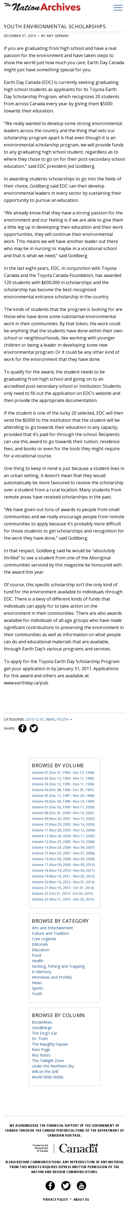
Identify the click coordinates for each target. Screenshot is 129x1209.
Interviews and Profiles (52, 977)
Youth (63, 719)
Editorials (40, 944)
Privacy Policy (57, 1199)
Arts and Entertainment (52, 927)
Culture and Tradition (50, 933)
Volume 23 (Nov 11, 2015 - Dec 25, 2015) (63, 899)
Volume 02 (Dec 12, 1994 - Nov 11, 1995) (63, 778)
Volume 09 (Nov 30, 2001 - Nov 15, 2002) (63, 818)
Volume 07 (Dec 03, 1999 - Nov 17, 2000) (63, 807)
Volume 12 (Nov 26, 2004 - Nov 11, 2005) (63, 836)
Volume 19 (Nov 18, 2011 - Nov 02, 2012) (63, 876)
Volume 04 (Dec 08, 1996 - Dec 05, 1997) (63, 790)
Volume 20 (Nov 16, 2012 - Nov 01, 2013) (63, 882)
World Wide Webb (47, 1077)
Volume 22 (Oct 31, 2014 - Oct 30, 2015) (62, 893)
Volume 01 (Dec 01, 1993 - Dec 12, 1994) (63, 772)
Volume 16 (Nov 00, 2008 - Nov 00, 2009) (63, 859)
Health (37, 960)
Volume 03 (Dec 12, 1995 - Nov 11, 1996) (63, 784)
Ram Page (41, 1049)
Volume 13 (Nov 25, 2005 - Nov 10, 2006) (63, 841)
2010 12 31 (35, 719)
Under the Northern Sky (53, 1066)
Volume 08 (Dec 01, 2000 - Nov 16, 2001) (63, 813)
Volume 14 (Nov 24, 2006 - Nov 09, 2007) (63, 847)
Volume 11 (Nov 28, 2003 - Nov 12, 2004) (63, 830)
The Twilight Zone (48, 1060)
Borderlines (42, 1022)
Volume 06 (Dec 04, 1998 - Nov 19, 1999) (63, 801)
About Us (81, 1199)
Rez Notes (41, 1055)
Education (40, 949)
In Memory (41, 971)
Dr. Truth (40, 1038)
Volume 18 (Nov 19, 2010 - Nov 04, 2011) (63, 870)
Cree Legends (44, 938)
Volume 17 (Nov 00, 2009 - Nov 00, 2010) (63, 864)
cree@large (42, 1027)
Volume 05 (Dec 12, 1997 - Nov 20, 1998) (63, 795)
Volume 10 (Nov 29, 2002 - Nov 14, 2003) (63, 824)
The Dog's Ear (44, 1033)
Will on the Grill (45, 1071)
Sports (37, 988)
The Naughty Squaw (50, 1044)
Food (36, 955)
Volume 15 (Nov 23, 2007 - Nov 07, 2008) (63, 853)
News (50, 719)
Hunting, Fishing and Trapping (58, 966)
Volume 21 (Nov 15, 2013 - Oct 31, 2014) (63, 887)
